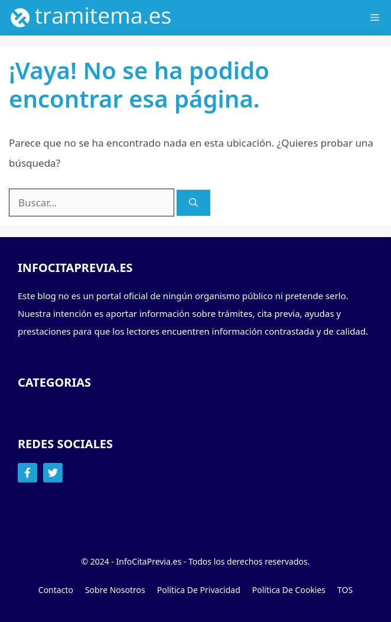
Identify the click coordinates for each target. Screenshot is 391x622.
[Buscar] (193, 203)
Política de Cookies (288, 589)
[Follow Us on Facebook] (27, 472)
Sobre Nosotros (115, 589)
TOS (345, 589)
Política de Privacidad (198, 589)
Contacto (55, 589)
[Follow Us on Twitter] (53, 472)
